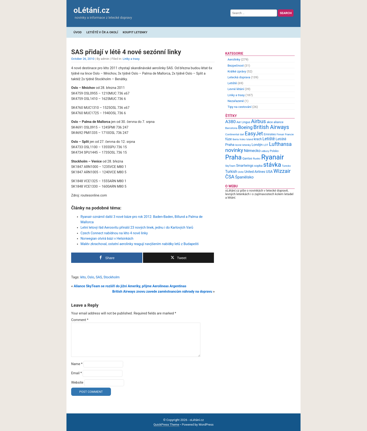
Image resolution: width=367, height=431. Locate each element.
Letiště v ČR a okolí (102, 32)
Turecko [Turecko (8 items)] (286, 165)
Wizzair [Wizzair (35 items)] (282, 171)
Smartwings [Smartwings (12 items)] (244, 165)
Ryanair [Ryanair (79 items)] (272, 157)
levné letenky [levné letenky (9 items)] (243, 145)
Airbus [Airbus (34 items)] (258, 121)
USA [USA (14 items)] (269, 172)
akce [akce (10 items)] (270, 122)
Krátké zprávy (237, 71)
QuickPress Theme (166, 424)
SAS (99, 277)
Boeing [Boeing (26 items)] (245, 127)
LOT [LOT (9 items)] (266, 145)
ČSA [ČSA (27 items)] (229, 177)
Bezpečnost (236, 65)
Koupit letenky (135, 32)
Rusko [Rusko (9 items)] (257, 158)
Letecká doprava (239, 77)
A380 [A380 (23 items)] (230, 121)
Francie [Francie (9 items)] (289, 134)
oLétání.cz (91, 10)
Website (77, 383)
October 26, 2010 (82, 58)
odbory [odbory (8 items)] (265, 151)
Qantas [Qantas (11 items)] (247, 158)
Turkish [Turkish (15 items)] (231, 172)
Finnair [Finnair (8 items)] (280, 134)
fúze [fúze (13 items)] (228, 139)
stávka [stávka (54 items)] (272, 164)
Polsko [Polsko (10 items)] (274, 151)
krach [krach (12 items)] (258, 139)
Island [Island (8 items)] (249, 139)
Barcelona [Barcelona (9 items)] (231, 128)
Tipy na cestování (239, 107)
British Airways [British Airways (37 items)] (271, 127)
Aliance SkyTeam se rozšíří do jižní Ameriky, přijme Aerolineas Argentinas (130, 286)
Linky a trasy (131, 58)
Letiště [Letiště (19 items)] (268, 138)
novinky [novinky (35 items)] (234, 150)
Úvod (77, 32)
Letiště (232, 83)
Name (77, 364)
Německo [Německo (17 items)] (252, 150)
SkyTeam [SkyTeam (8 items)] (230, 165)
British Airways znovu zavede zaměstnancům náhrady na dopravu (162, 292)
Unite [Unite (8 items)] (241, 172)
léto (83, 277)
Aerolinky (234, 59)
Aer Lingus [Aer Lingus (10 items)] (243, 122)
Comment (79, 320)
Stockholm (111, 277)
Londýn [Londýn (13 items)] (257, 145)
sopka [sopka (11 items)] (258, 165)
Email (76, 373)
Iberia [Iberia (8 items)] (236, 139)
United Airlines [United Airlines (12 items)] (254, 172)
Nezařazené (236, 101)
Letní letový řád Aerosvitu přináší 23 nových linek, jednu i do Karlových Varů (137, 228)
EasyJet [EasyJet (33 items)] (254, 133)
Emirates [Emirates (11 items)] (270, 134)
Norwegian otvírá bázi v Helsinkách (107, 239)
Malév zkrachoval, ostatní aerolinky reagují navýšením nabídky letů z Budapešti (140, 244)
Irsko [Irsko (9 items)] (242, 139)
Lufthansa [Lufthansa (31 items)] (280, 144)
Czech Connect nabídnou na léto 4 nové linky (114, 233)
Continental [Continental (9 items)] (232, 134)
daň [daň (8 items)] (242, 134)
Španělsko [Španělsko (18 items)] (244, 177)
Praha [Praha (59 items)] (233, 157)
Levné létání (236, 89)
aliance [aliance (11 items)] (278, 122)
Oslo (90, 277)
